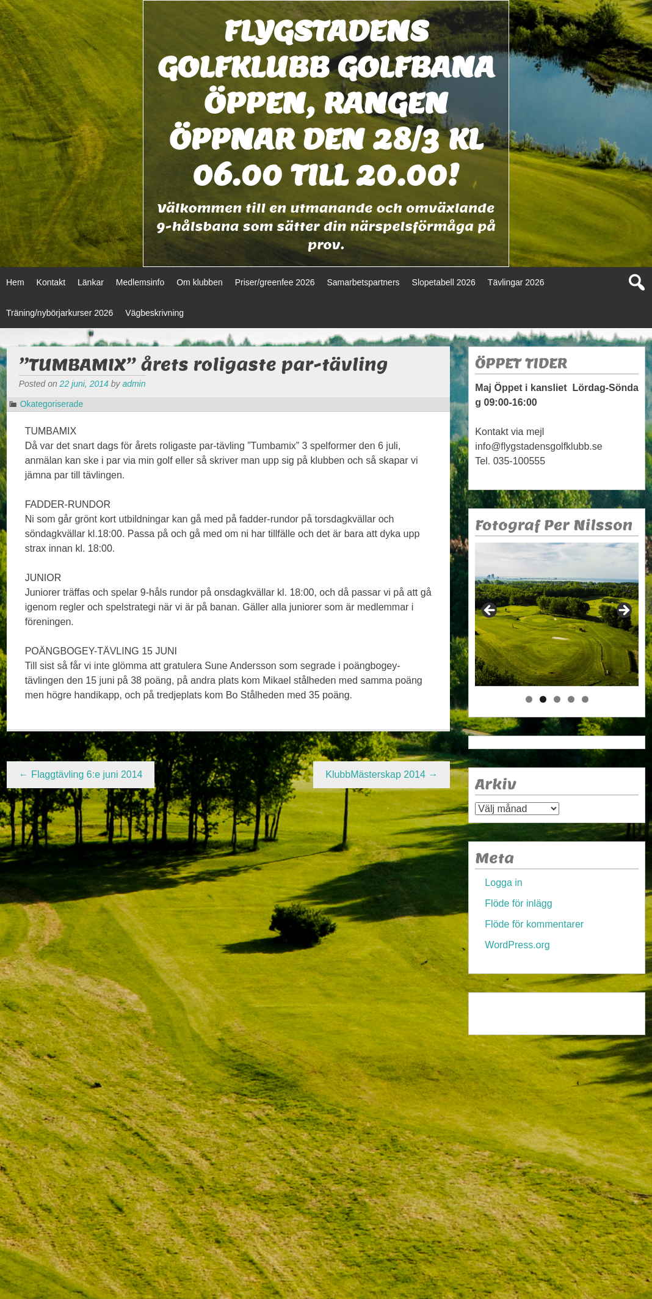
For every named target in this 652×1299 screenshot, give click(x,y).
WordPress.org (517, 945)
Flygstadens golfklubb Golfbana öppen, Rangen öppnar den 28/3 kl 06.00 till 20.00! (326, 103)
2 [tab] (543, 699)
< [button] (490, 611)
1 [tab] (529, 699)
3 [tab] (557, 699)
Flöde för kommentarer (534, 924)
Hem (15, 282)
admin (133, 384)
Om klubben (199, 282)
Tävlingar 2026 (516, 282)
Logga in (503, 882)
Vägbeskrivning (154, 313)
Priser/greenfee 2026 (275, 282)
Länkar (91, 282)
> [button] (623, 611)
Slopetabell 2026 (444, 282)
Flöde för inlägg (518, 903)
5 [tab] (585, 699)
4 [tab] (571, 699)
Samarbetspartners (363, 282)
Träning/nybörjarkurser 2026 (59, 313)
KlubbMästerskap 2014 (381, 774)
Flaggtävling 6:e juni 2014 (81, 774)
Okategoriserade (52, 404)
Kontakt (51, 282)
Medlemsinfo (140, 282)
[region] (557, 614)
